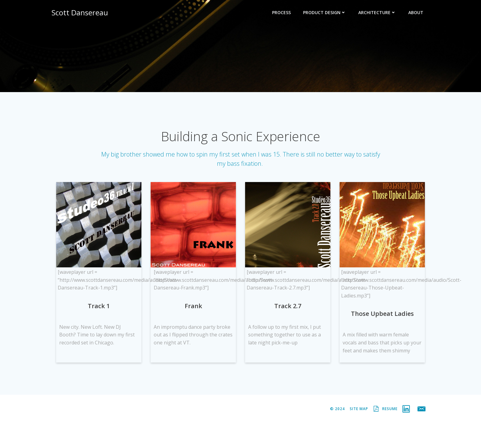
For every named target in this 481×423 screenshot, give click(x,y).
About (415, 12)
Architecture (377, 12)
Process (281, 12)
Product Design (324, 12)
